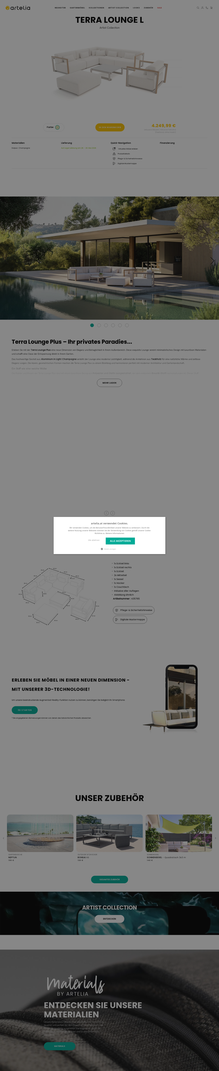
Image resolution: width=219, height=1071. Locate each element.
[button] (109, 549)
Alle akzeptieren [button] (120, 541)
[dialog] (109, 535)
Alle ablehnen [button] (94, 540)
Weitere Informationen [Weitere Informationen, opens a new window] (115, 533)
